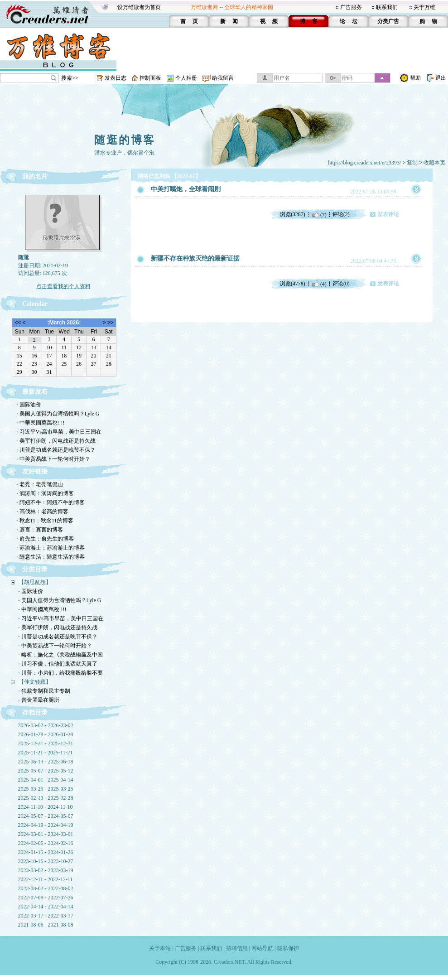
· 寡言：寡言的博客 (40, 529)
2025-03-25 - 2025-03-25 (45, 789)
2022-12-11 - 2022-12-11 (45, 879)
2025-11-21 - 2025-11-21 (45, 752)
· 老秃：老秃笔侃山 (40, 484)
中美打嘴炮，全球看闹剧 (186, 189)
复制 (412, 162)
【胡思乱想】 (35, 582)
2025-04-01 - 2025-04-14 (45, 780)
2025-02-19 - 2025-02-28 (45, 798)
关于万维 (424, 7)
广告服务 (351, 7)
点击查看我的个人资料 (63, 286)
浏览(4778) (292, 283)
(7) (319, 214)
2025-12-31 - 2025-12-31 (45, 743)
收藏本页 (434, 162)
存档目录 (35, 712)
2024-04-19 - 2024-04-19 (45, 825)
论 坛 (348, 21)
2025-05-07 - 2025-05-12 (45, 770)
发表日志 (115, 78)
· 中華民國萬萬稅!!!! (41, 423)
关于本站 (160, 948)
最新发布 (35, 391)
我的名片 (35, 176)
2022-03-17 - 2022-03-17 (45, 915)
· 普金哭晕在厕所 (39, 700)
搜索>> (69, 78)
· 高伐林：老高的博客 (42, 511)
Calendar (35, 303)
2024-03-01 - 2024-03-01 (45, 834)
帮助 (415, 78)
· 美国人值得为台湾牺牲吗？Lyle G (58, 413)
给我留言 (223, 78)
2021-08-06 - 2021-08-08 (45, 925)
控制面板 (150, 78)
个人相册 (186, 78)
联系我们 (387, 7)
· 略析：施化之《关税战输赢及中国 (61, 655)
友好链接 (35, 471)
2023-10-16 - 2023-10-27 (45, 861)
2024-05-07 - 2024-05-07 (45, 816)
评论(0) (341, 283)
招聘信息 (237, 948)
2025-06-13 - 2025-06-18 (45, 761)
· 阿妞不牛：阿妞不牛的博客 (51, 502)
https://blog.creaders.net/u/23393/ (364, 162)
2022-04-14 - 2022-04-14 (45, 906)
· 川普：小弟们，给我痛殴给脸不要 (61, 673)
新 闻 (229, 21)
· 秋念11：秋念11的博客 (45, 520)
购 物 (428, 21)
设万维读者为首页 (139, 7)
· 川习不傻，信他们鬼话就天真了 (58, 664)
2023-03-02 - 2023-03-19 (45, 870)
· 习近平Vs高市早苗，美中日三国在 (59, 432)
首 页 (189, 21)
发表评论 (388, 214)
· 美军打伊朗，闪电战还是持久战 (56, 441)
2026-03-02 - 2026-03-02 (45, 725)
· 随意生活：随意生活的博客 (51, 557)
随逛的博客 (124, 140)
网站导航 (262, 948)
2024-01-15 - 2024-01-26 (45, 852)
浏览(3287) (292, 214)
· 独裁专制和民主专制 (44, 691)
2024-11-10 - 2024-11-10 (45, 807)
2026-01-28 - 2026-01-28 (45, 734)
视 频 (269, 21)
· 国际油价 (29, 404)
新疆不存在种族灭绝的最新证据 (195, 258)
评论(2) (341, 214)
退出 (440, 78)
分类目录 (35, 569)
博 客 (309, 21)
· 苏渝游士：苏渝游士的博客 (51, 548)
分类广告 (388, 21)
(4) (319, 283)
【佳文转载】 (35, 682)
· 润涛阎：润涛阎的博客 (45, 493)
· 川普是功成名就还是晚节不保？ (56, 450)
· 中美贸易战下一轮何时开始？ (53, 459)
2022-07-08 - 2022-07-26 (45, 897)
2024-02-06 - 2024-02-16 (45, 843)
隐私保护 (288, 948)
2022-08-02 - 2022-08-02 (45, 888)
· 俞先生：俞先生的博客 (45, 539)
